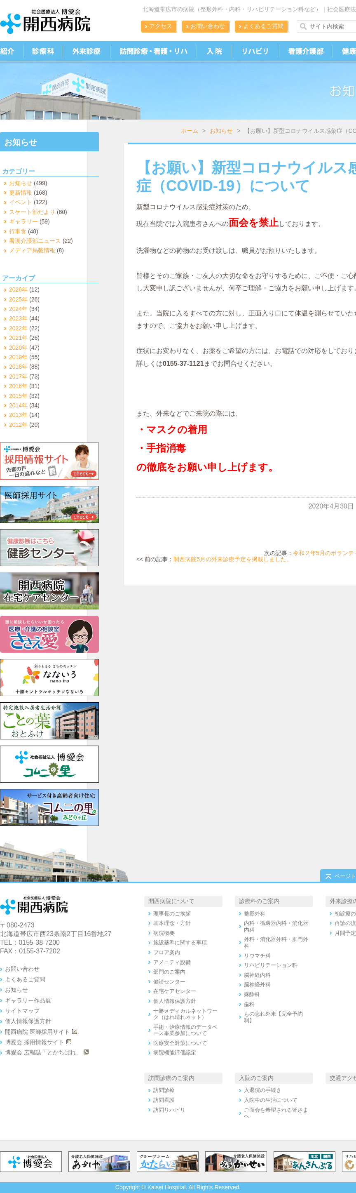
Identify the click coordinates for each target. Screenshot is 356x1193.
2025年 (18, 299)
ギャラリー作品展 (28, 1000)
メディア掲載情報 (32, 250)
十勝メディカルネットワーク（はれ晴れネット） (185, 1014)
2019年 (18, 357)
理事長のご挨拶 (172, 914)
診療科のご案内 (259, 901)
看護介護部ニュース (35, 241)
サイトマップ (22, 1010)
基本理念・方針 (172, 923)
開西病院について (171, 901)
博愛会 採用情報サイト (34, 1042)
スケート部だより (32, 212)
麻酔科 (252, 994)
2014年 (18, 405)
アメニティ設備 (172, 962)
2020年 (18, 347)
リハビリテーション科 (270, 965)
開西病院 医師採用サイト (37, 1031)
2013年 (18, 415)
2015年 (18, 396)
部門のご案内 (169, 972)
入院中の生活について (270, 1100)
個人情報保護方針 (28, 1021)
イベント (20, 202)
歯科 (249, 1004)
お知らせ (221, 130)
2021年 (18, 337)
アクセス (160, 26)
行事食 (17, 231)
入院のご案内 (256, 1078)
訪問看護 (164, 1100)
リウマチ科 (257, 956)
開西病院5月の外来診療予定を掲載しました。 (232, 559)
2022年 (18, 328)
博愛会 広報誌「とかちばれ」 (43, 1052)
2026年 (18, 289)
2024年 (18, 309)
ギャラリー (23, 221)
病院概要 (164, 933)
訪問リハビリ (169, 1110)
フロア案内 (166, 952)
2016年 (18, 386)
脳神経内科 (257, 975)
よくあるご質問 (263, 26)
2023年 (18, 318)
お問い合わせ (207, 26)
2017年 (18, 376)
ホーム (189, 130)
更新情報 (20, 192)
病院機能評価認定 (174, 1052)
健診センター (169, 982)
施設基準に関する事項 (180, 942)
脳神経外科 (257, 984)
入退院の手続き (262, 1090)
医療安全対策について (180, 1043)
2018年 (18, 366)
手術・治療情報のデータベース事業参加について (185, 1030)
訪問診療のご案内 (171, 1078)
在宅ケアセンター (174, 991)
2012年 (18, 424)
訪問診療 (164, 1090)
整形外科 (254, 914)
